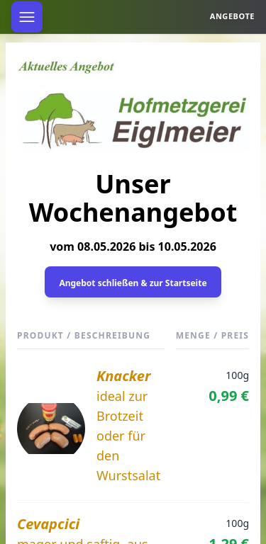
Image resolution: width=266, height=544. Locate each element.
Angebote (232, 16)
